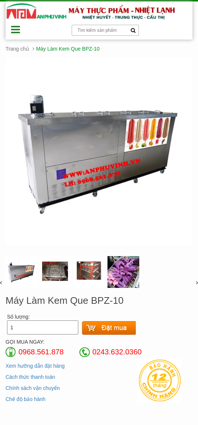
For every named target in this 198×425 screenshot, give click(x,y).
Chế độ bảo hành (25, 399)
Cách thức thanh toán (30, 377)
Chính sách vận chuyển (33, 388)
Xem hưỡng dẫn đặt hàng (35, 366)
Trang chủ (17, 49)
